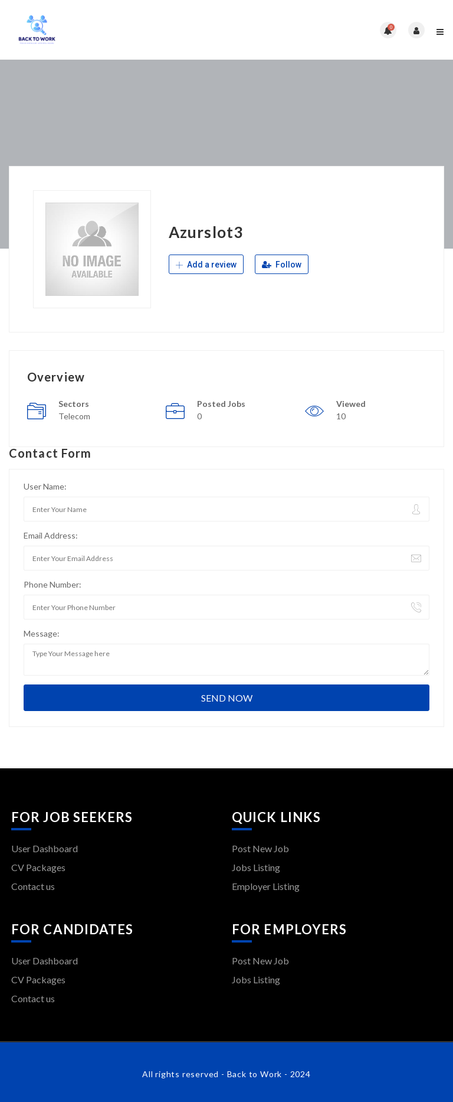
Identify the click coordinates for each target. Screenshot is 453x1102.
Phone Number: (52, 584)
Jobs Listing (256, 867)
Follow (281, 264)
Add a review (206, 264)
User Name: (45, 486)
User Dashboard (44, 848)
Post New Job (260, 848)
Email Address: (51, 535)
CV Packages (38, 867)
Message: (42, 633)
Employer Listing (266, 886)
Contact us (33, 886)
